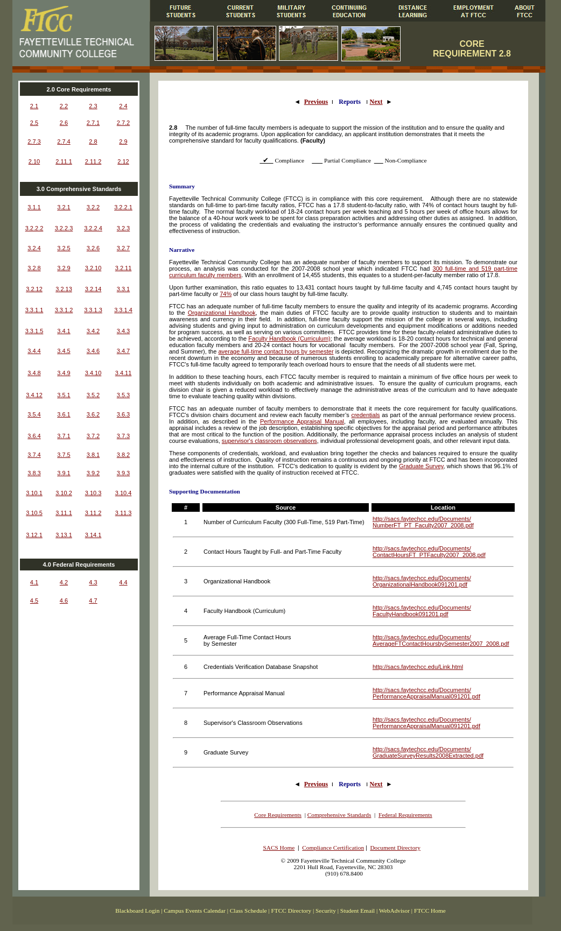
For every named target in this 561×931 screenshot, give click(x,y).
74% (226, 294)
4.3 (93, 582)
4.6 (64, 600)
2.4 (123, 106)
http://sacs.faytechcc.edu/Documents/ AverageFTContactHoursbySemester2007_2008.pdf (441, 640)
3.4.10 (93, 373)
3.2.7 (123, 248)
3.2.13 (63, 289)
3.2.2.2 (34, 228)
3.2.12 (34, 289)
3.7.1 (63, 436)
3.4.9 (63, 373)
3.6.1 (63, 414)
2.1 (34, 106)
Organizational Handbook (222, 312)
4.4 (123, 582)
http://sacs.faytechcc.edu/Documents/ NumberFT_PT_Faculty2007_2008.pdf (423, 522)
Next (376, 101)
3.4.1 (63, 331)
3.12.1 (34, 535)
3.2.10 (93, 268)
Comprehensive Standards (339, 815)
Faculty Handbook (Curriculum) (289, 338)
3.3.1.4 (123, 310)
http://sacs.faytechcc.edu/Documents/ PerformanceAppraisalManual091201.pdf (426, 693)
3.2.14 (93, 289)
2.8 (93, 141)
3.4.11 (123, 373)
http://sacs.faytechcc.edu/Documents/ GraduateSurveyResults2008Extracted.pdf (428, 752)
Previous (316, 101)
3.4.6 (93, 351)
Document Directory (395, 847)
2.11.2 (93, 161)
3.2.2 (93, 207)
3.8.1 (93, 455)
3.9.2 (93, 473)
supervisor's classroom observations (269, 441)
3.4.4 (33, 351)
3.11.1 (63, 513)
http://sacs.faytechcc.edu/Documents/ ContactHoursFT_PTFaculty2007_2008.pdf (429, 551)
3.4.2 (93, 331)
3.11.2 (93, 513)
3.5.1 (63, 395)
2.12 (123, 161)
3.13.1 (63, 535)
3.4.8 (33, 373)
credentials (365, 415)
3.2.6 (93, 248)
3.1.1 (33, 207)
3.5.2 (93, 395)
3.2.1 (63, 207)
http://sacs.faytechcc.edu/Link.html (418, 667)
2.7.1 (93, 122)
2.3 (93, 106)
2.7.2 (123, 122)
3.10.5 (34, 513)
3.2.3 (123, 228)
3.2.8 (33, 268)
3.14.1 (93, 535)
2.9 (123, 141)
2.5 (34, 122)
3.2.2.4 (93, 228)
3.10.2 (63, 493)
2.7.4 (63, 141)
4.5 (34, 600)
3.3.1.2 (64, 310)
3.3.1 (123, 289)
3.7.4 (33, 455)
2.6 (64, 122)
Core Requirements (277, 815)
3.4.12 (34, 395)
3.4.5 (63, 351)
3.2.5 (63, 248)
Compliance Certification (333, 847)
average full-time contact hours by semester (276, 351)
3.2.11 (123, 268)
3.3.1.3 (93, 310)
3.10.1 (34, 493)
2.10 (34, 161)
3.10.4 (123, 493)
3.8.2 (123, 455)
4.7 (93, 600)
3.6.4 (33, 436)
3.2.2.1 (123, 207)
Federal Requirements (405, 815)
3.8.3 (33, 473)
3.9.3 (123, 473)
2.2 (64, 106)
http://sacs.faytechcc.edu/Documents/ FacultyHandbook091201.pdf (422, 610)
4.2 (64, 582)
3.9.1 (63, 473)
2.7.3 (33, 141)
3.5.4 (33, 414)
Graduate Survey (421, 466)
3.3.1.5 (34, 331)
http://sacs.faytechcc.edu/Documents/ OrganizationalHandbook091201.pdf (422, 581)
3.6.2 (93, 414)
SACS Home (278, 847)
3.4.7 (123, 351)
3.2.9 (63, 268)
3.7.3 (123, 436)
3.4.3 (123, 331)
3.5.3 (123, 395)
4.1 (34, 582)
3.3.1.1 (34, 310)
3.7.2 (93, 436)
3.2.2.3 (64, 228)
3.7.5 (63, 455)
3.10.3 (93, 493)
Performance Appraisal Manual (302, 421)
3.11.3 (123, 513)
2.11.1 (63, 161)
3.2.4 (33, 248)
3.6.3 (123, 414)
